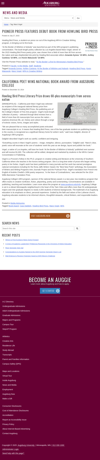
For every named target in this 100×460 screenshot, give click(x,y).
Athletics (6, 336)
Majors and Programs (11, 319)
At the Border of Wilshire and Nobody (52, 68)
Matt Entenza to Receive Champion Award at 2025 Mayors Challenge (30, 256)
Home (6, 24)
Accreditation (7, 415)
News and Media (15, 12)
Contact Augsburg (9, 433)
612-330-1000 (58, 445)
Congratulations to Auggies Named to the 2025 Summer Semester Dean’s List (33, 252)
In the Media (22, 66)
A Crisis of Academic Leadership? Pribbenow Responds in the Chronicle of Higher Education (38, 244)
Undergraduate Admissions (13, 306)
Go (78, 18)
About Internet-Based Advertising (16, 429)
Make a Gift (7, 399)
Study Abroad (8, 350)
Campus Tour (8, 324)
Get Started (48, 290)
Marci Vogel (16, 71)
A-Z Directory (7, 302)
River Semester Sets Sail (14, 248)
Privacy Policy (8, 424)
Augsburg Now (8, 394)
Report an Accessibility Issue (14, 420)
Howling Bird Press (77, 68)
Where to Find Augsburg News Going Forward (21, 240)
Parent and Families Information (15, 359)
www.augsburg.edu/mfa (71, 184)
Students (37, 66)
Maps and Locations (10, 371)
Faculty (13, 66)
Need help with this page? (13, 453)
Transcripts (7, 355)
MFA (62, 206)
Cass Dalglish (25, 206)
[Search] (77, 228)
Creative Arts (7, 341)
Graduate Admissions (11, 315)
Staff (31, 66)
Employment (7, 389)
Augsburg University (26, 445)
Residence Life (8, 345)
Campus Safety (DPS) (11, 364)
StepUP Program (9, 329)
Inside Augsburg (9, 380)
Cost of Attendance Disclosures (15, 411)
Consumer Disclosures (11, 406)
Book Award (14, 206)
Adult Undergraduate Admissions (16, 311)
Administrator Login (10, 449)
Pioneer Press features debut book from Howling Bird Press (50, 31)
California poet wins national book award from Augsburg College (48, 83)
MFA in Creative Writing (32, 71)
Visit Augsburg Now (40, 215)
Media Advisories (17, 203)
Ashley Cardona (29, 68)
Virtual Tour (7, 376)
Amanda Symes (15, 68)
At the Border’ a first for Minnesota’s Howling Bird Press (60, 62)
